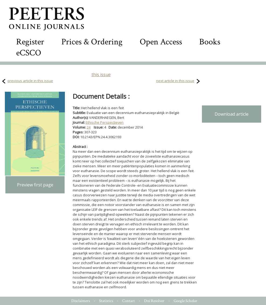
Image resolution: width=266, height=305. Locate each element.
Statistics (106, 300)
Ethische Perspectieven (105, 122)
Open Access (161, 41)
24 (88, 127)
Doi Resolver (154, 300)
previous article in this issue (30, 80)
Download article (231, 114)
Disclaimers (80, 300)
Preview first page (35, 185)
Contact (128, 300)
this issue (101, 74)
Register (30, 41)
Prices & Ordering (91, 41)
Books (209, 41)
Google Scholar (185, 300)
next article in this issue (175, 80)
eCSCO (28, 52)
